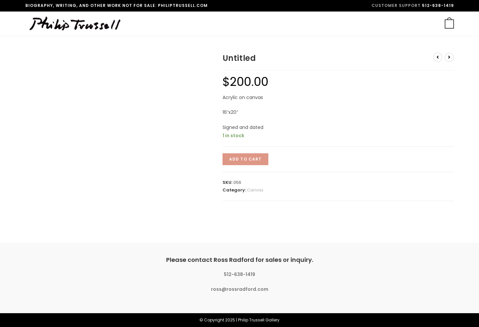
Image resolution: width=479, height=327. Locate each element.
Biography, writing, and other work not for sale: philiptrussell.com (116, 5)
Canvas (255, 190)
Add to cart (245, 159)
